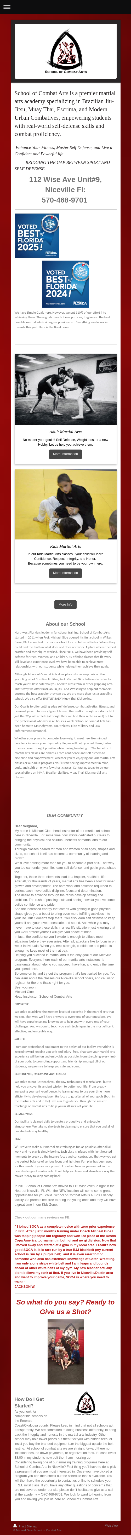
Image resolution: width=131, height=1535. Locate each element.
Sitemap (32, 1526)
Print (19, 1526)
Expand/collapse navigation (65, 7)
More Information (65, 454)
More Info (65, 604)
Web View (111, 1525)
